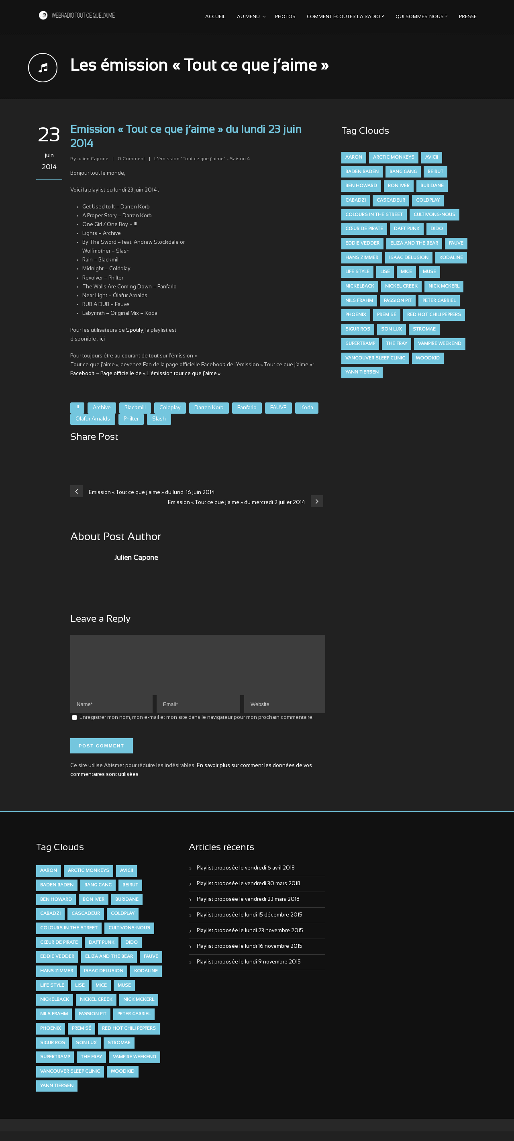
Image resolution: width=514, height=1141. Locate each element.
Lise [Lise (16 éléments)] (385, 272)
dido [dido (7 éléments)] (436, 229)
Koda (306, 408)
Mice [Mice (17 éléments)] (406, 272)
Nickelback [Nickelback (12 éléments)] (359, 286)
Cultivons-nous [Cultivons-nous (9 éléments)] (434, 215)
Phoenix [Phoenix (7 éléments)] (355, 315)
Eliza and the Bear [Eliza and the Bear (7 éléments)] (414, 243)
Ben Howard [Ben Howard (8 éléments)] (361, 186)
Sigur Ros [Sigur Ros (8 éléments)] (357, 329)
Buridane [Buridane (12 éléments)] (432, 186)
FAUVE (278, 408)
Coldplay (170, 408)
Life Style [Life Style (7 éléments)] (357, 272)
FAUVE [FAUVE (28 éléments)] (456, 243)
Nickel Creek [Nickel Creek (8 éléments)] (401, 286)
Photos (285, 16)
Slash (159, 419)
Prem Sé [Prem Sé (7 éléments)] (386, 315)
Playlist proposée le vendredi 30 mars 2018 (248, 893)
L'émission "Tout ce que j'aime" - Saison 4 (202, 159)
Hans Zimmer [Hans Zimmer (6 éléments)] (361, 258)
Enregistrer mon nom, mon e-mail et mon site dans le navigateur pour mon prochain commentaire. (197, 727)
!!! (77, 408)
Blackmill (135, 408)
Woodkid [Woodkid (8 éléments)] (428, 358)
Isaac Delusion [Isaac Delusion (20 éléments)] (408, 258)
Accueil (215, 16)
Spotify (134, 330)
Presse (468, 16)
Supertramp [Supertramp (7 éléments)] (360, 344)
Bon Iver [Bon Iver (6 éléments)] (399, 186)
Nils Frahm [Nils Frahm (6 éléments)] (359, 301)
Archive (102, 408)
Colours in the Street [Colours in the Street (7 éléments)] (374, 215)
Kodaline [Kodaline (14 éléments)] (451, 258)
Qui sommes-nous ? (422, 16)
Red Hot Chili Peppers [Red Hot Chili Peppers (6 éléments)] (434, 315)
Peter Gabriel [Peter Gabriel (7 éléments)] (439, 301)
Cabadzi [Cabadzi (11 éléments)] (355, 200)
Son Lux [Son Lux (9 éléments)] (391, 329)
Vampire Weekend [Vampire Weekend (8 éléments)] (439, 344)
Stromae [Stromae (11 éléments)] (424, 329)
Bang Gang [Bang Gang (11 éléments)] (403, 172)
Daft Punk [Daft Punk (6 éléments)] (407, 229)
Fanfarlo (247, 408)
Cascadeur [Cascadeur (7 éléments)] (391, 200)
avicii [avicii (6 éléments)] (431, 157)
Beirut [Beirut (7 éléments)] (435, 172)
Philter (131, 419)
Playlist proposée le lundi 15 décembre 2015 (249, 925)
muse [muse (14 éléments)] (429, 272)
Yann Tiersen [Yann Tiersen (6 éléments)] (362, 372)
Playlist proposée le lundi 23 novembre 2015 (250, 940)
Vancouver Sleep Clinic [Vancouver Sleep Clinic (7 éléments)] (375, 358)
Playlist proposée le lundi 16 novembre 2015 (249, 956)
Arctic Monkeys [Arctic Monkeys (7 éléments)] (393, 157)
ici (102, 339)
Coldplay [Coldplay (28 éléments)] (428, 200)
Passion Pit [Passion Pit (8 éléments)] (398, 301)
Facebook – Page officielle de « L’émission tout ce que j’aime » (145, 373)
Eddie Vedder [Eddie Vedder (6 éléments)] (362, 243)
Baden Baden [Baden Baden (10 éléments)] (362, 172)
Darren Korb (209, 408)
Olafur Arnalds (92, 419)
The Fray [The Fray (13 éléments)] (396, 344)
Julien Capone (92, 159)
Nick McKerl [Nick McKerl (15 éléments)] (443, 286)
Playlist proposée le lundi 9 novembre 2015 (249, 972)
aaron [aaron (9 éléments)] (353, 157)
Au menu (248, 16)
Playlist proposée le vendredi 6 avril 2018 (246, 878)
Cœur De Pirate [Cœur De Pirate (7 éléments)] (364, 229)
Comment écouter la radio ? (345, 16)
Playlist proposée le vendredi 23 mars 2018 (248, 909)
